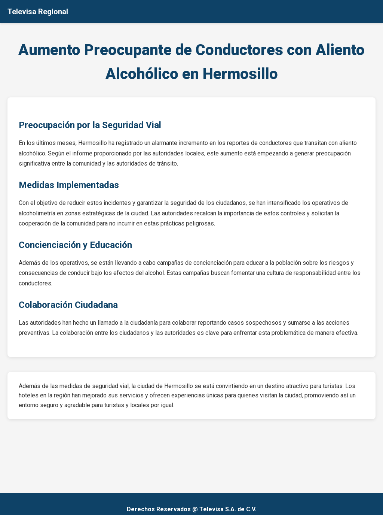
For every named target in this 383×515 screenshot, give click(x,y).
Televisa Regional (37, 11)
